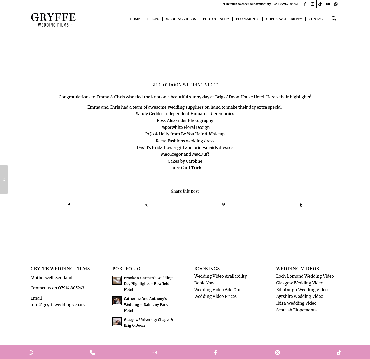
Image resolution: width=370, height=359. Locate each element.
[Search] (334, 19)
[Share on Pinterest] (223, 205)
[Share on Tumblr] (301, 205)
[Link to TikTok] (320, 4)
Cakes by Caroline (185, 161)
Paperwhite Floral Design (185, 127)
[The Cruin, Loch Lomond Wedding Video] (4, 179)
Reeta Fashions (170, 140)
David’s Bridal (150, 147)
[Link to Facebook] (305, 4)
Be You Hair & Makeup (203, 133)
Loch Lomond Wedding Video (305, 277)
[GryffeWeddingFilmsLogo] (54, 19)
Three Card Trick (185, 167)
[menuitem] (136, 19)
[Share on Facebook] (69, 205)
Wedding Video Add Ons (217, 291)
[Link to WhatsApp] (336, 4)
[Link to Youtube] (328, 4)
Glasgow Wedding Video (299, 284)
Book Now (204, 284)
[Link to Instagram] (312, 4)
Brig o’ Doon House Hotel (239, 96)
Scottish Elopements (296, 311)
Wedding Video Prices (215, 298)
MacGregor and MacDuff (185, 154)
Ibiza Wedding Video (296, 304)
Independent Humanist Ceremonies (199, 113)
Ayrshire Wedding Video (299, 298)
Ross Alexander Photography (185, 120)
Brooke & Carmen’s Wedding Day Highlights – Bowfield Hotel (148, 285)
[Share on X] (146, 205)
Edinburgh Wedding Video (302, 291)
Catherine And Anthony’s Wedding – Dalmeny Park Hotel (146, 306)
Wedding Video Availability (220, 277)
